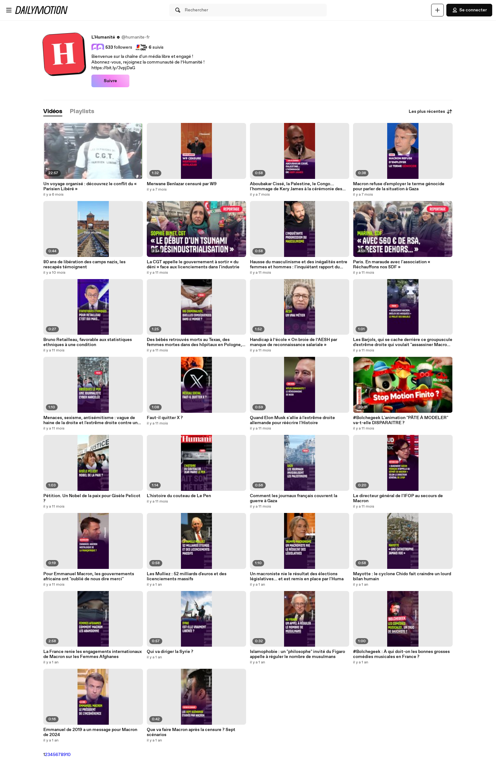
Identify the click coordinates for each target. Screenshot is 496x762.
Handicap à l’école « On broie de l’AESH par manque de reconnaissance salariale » (293, 342)
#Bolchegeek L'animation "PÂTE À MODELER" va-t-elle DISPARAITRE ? (400, 420)
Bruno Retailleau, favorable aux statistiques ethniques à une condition (87, 342)
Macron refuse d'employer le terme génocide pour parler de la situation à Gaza (398, 186)
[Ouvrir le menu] (9, 10)
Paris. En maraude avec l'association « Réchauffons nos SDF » (391, 264)
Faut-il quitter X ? (165, 417)
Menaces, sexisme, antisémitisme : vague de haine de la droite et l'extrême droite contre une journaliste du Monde (91, 420)
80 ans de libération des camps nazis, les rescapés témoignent (84, 264)
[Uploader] (437, 10)
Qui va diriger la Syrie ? (170, 651)
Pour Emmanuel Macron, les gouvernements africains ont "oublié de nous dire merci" (88, 576)
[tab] (52, 112)
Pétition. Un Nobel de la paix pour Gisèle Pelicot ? (91, 498)
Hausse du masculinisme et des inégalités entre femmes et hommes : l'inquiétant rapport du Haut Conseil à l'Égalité (298, 264)
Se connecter (469, 10)
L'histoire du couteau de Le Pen (179, 495)
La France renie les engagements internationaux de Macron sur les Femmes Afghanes (92, 654)
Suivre (110, 81)
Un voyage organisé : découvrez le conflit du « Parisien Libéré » (90, 186)
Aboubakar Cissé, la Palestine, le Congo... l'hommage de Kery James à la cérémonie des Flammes (296, 186)
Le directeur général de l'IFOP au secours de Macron (398, 498)
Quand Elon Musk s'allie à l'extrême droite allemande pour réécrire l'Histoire (292, 420)
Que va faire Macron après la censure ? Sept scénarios (191, 732)
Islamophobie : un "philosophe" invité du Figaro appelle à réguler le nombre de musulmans (297, 654)
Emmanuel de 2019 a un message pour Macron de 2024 (90, 732)
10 (68, 755)
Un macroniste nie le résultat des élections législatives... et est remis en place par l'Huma (297, 576)
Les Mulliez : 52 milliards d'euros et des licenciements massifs (186, 576)
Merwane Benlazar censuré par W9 (182, 183)
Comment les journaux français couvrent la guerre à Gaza (293, 498)
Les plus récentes (431, 111)
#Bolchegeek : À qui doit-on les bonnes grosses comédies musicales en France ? (401, 654)
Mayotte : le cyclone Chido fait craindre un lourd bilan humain (402, 576)
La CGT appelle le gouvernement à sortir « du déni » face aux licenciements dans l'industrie (193, 264)
